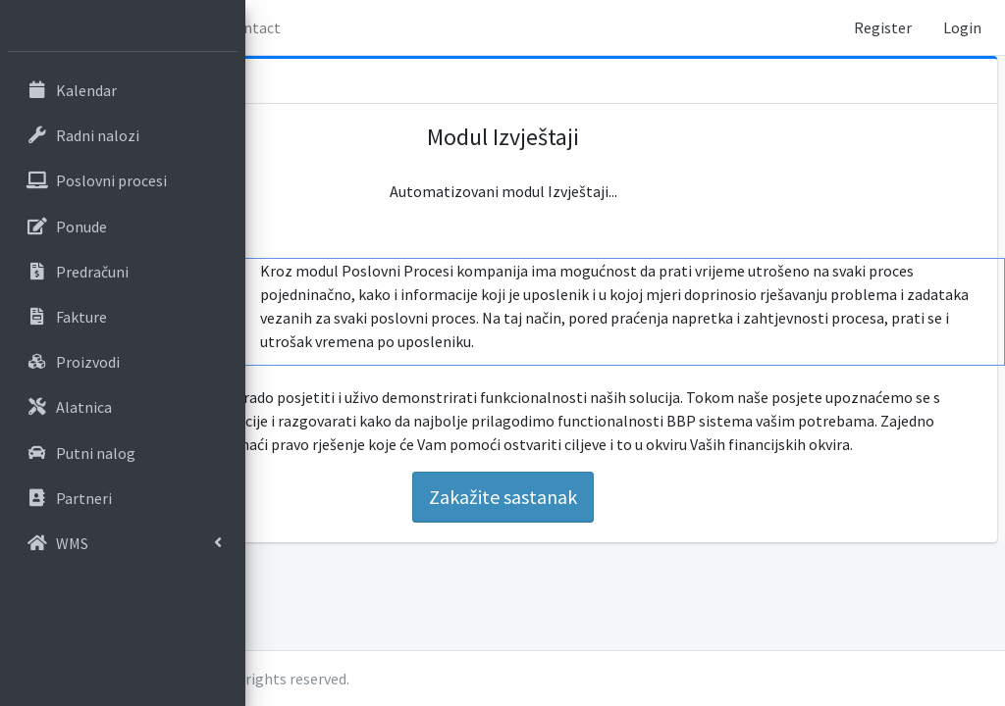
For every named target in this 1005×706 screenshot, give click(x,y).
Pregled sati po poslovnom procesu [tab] (337, 291)
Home (334, 27)
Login (962, 27)
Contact (497, 27)
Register (883, 27)
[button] (275, 27)
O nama (413, 27)
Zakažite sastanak (626, 532)
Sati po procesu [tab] (322, 344)
